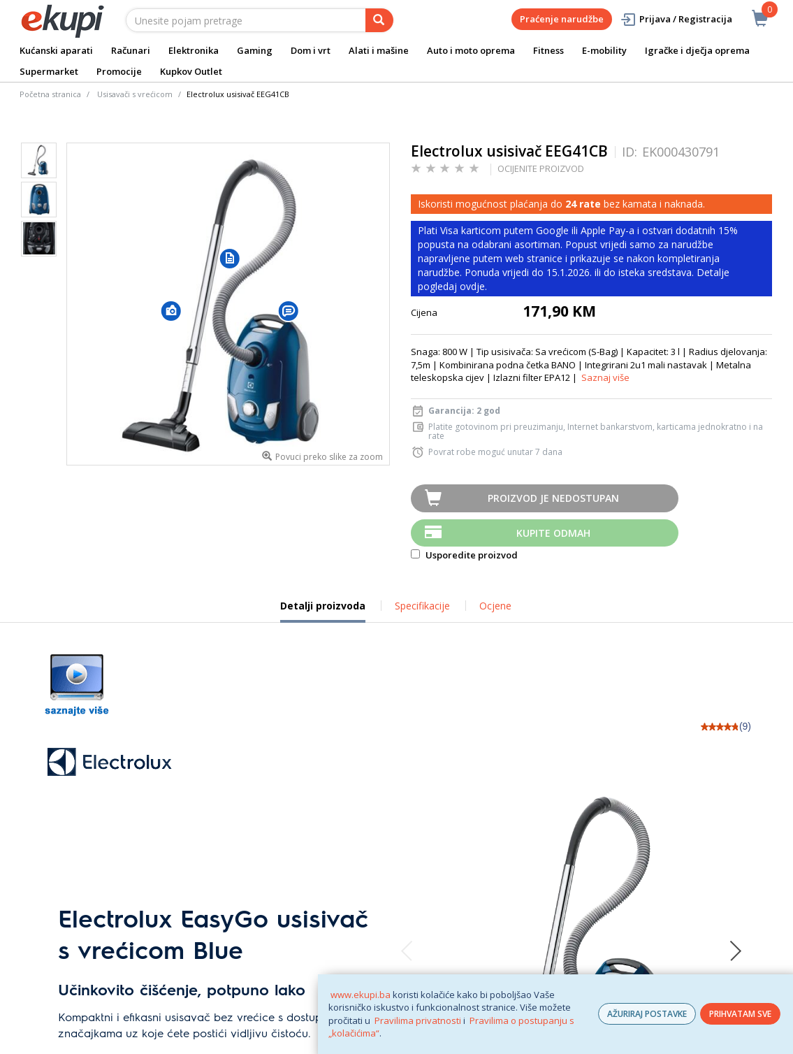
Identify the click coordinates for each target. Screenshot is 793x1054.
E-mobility (604, 50)
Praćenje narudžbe (562, 19)
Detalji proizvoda (322, 611)
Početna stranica (50, 94)
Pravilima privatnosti (417, 1020)
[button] (171, 310)
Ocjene (495, 605)
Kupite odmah (553, 533)
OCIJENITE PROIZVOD (540, 168)
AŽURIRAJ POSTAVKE (647, 1014)
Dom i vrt (310, 50)
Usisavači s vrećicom (135, 94)
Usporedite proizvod (464, 555)
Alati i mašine (379, 50)
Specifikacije (422, 605)
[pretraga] (379, 20)
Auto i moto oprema (471, 50)
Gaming (254, 50)
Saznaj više (605, 377)
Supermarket (49, 71)
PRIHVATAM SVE (740, 1014)
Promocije (119, 71)
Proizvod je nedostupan (553, 498)
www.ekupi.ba (360, 994)
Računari (130, 50)
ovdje (472, 286)
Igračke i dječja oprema (697, 50)
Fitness (548, 50)
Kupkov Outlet (191, 71)
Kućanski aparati (56, 50)
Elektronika (193, 50)
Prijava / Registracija (676, 19)
